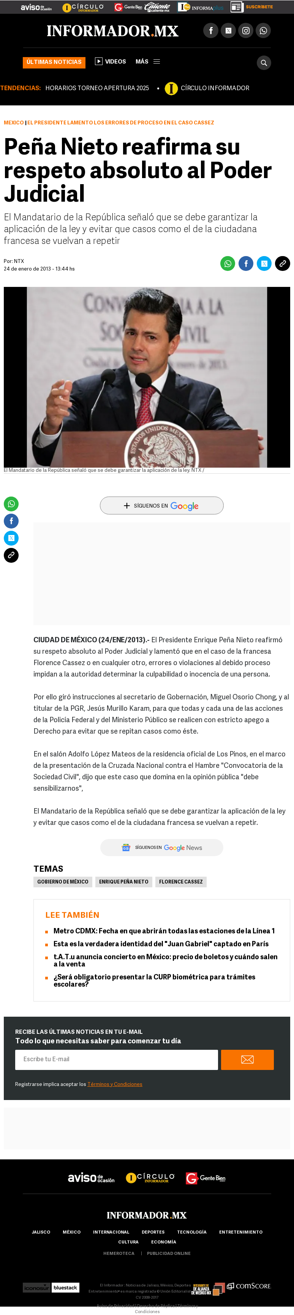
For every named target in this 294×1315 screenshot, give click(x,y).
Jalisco (41, 1233)
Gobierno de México (63, 882)
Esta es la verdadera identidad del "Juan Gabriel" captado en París (161, 944)
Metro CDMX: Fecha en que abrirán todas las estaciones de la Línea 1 (164, 931)
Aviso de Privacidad (115, 1306)
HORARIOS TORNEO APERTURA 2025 (97, 89)
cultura (128, 1242)
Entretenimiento (240, 1233)
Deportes (153, 1233)
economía (163, 1242)
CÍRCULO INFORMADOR (215, 89)
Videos (110, 61)
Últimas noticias (54, 62)
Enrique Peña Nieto (124, 882)
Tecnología (192, 1233)
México (14, 123)
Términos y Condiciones (114, 1084)
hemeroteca (118, 1254)
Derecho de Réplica (156, 1306)
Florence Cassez (181, 882)
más (148, 62)
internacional (111, 1233)
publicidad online (169, 1254)
